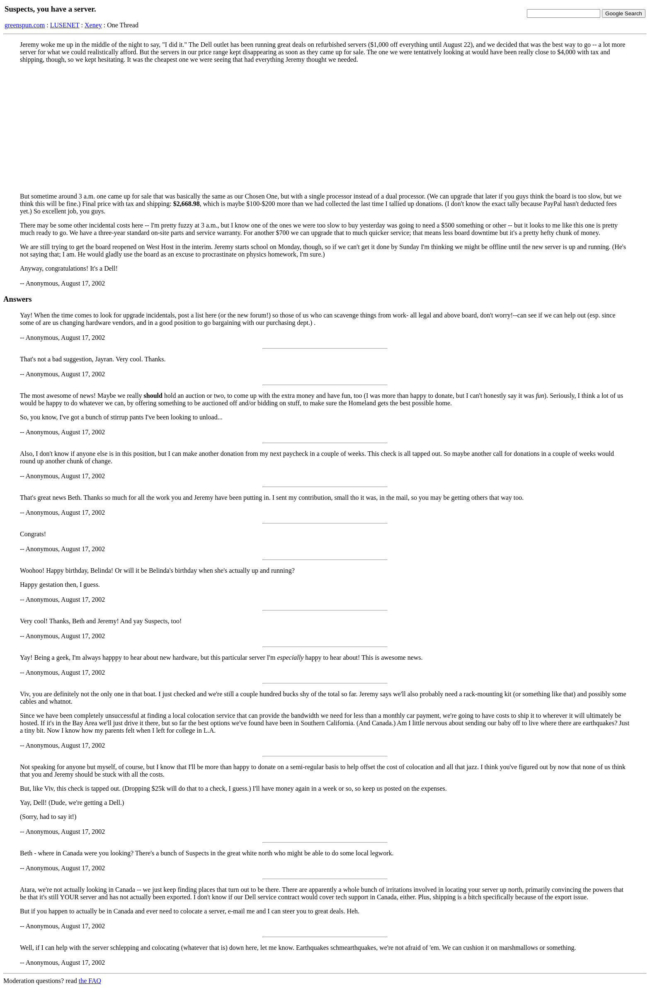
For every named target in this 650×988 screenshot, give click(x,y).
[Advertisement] (325, 128)
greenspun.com (25, 25)
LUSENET (65, 25)
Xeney (93, 25)
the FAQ (90, 980)
